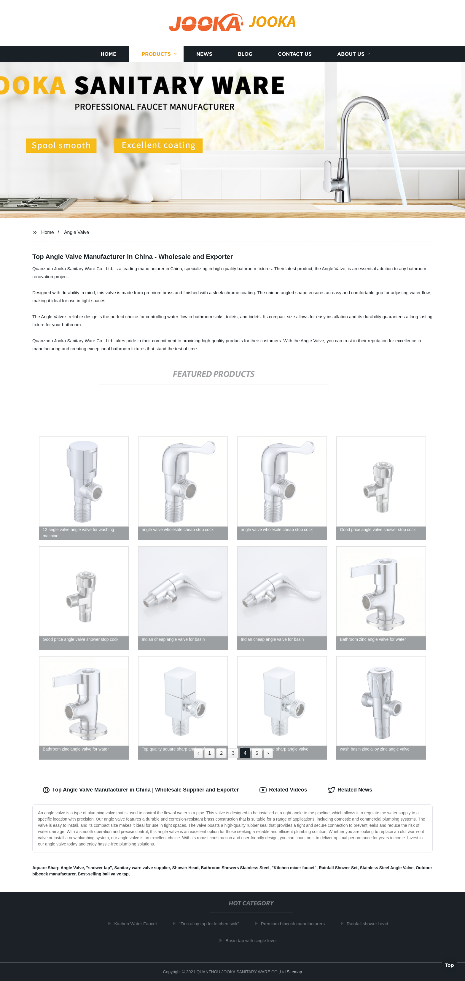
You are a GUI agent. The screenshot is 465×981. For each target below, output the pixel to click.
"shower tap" (99, 867)
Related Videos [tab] (283, 790)
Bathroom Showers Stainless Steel (235, 867)
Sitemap (294, 971)
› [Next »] (268, 753)
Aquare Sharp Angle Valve (58, 867)
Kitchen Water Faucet (138, 923)
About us (350, 54)
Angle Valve (76, 232)
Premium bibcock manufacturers (296, 923)
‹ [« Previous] (198, 753)
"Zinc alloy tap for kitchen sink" (212, 923)
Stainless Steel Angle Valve (386, 867)
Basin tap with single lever (254, 940)
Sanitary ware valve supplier (142, 867)
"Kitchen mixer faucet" (294, 867)
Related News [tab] (350, 790)
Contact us (295, 54)
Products (156, 54)
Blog (245, 54)
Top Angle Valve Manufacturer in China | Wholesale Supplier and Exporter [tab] (141, 790)
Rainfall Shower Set (338, 867)
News (204, 54)
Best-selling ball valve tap (103, 874)
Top (449, 965)
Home (108, 54)
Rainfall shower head (370, 923)
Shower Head (185, 867)
